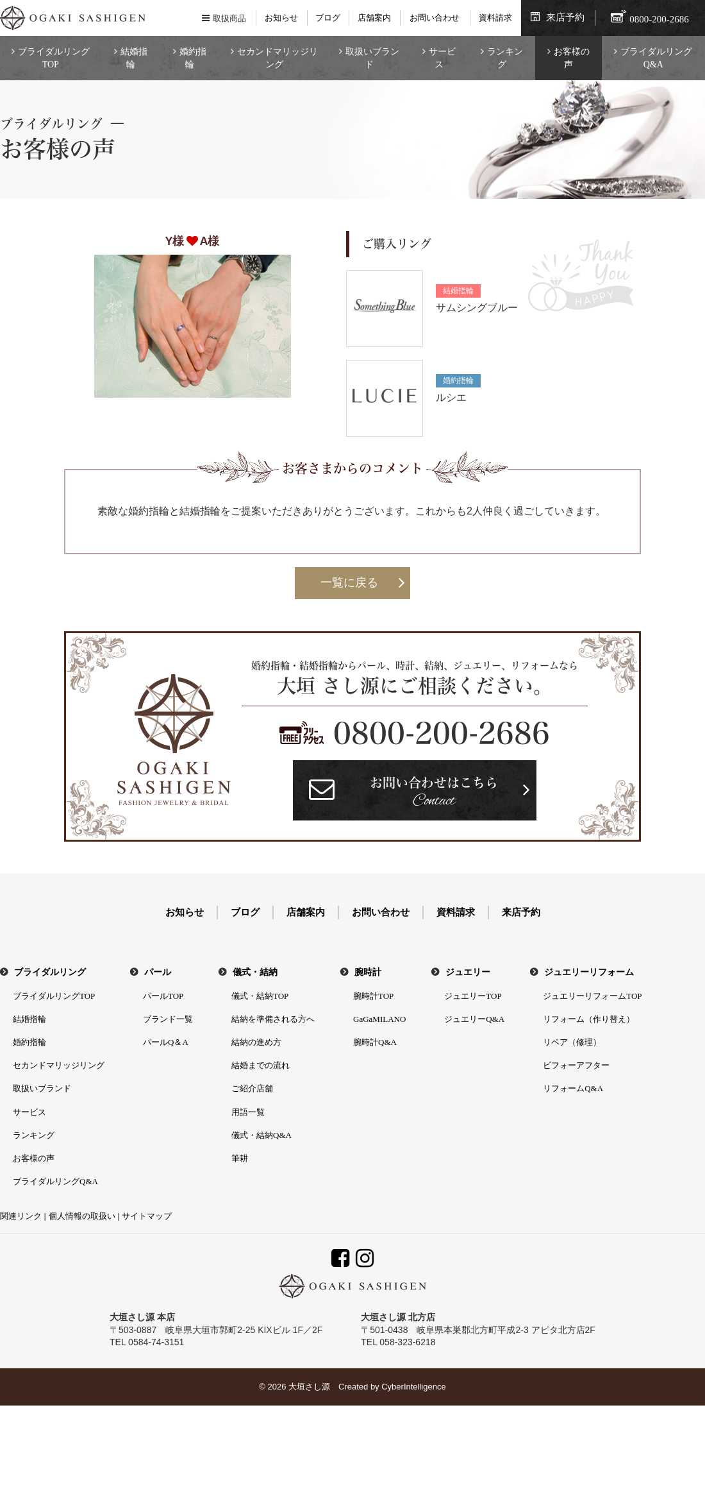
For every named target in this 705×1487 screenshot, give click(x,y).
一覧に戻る (349, 582)
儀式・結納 (255, 972)
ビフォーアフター (576, 1065)
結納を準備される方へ (273, 1019)
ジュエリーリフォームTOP (592, 996)
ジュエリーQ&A (474, 1019)
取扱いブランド (372, 58)
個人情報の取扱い (82, 1216)
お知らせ (281, 17)
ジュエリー (467, 972)
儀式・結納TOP (259, 996)
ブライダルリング (50, 972)
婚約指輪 (192, 58)
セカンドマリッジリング (277, 58)
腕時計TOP (373, 996)
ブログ (327, 17)
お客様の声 (572, 58)
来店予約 (565, 17)
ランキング (505, 58)
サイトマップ (147, 1216)
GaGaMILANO (379, 1019)
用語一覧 (248, 1112)
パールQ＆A (165, 1042)
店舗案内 (374, 17)
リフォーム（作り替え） (588, 1019)
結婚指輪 (133, 58)
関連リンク (21, 1216)
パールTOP (163, 996)
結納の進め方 (256, 1042)
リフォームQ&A (573, 1088)
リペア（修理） (572, 1042)
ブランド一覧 (168, 1019)
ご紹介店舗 (252, 1088)
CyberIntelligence (413, 1386)
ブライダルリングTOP (54, 58)
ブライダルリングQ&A (656, 58)
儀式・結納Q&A (261, 1135)
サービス (442, 58)
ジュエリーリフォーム (589, 972)
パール (157, 972)
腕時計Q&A (375, 1042)
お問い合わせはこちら (434, 793)
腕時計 (367, 972)
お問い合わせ (435, 17)
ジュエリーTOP (472, 996)
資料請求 (495, 17)
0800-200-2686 (441, 733)
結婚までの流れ (260, 1065)
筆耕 (239, 1158)
